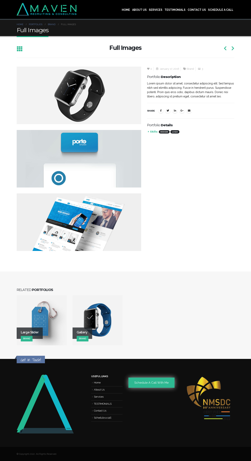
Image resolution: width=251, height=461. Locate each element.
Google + (182, 110)
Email (189, 110)
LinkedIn (175, 110)
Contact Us (197, 9)
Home (126, 9)
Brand (190, 68)
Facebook (161, 110)
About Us (139, 9)
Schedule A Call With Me (151, 382)
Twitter (168, 110)
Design (164, 132)
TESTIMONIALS (175, 9)
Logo (175, 132)
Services (155, 9)
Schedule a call (220, 9)
